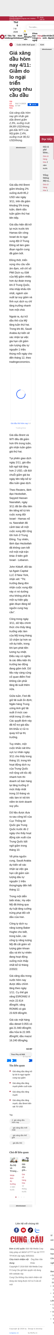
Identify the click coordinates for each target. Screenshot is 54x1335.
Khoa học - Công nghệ (35, 36)
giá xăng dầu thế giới (19, 1136)
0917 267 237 (14, 20)
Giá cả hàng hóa (11, 104)
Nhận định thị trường (13, 1179)
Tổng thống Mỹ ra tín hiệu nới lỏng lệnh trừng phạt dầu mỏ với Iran (46, 178)
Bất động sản (26, 36)
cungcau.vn (14, 1333)
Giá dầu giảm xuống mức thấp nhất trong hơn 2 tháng (25, 1167)
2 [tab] (18, 1197)
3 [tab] (21, 1197)
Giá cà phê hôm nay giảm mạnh (46, 149)
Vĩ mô (5, 37)
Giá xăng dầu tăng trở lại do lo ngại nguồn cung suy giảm (22, 1074)
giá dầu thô (17, 1143)
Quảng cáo (13, 17)
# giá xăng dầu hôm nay (18, 1121)
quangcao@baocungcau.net (19, 18)
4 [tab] (23, 1197)
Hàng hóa (39, 37)
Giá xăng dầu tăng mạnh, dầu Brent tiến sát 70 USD (22, 1103)
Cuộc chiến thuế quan (26, 45)
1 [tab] (15, 1197)
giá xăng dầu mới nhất (19, 1129)
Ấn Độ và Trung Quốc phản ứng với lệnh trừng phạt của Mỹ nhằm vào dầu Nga (14, 1168)
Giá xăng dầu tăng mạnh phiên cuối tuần (22, 1084)
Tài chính (15, 37)
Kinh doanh (21, 37)
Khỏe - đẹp (49, 37)
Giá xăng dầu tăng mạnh (21, 1093)
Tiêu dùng (9, 37)
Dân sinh (44, 37)
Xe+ (30, 37)
